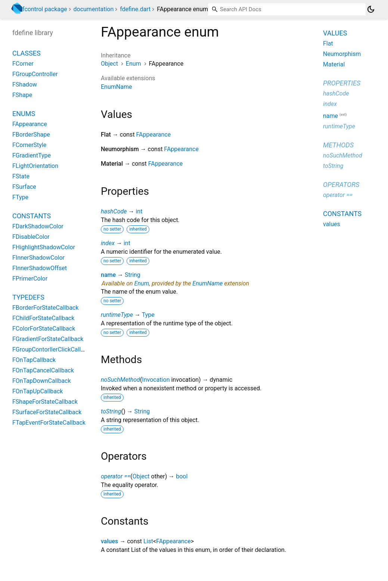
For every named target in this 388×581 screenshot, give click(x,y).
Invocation (156, 379)
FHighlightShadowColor (43, 247)
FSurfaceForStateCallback (46, 412)
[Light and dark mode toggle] (371, 9)
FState (21, 176)
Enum (133, 63)
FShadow (24, 84)
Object (109, 63)
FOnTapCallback (34, 359)
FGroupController (35, 74)
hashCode (114, 211)
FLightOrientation (35, 165)
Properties (341, 83)
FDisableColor (31, 236)
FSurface (24, 186)
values (109, 541)
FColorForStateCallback (43, 328)
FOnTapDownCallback (41, 380)
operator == (115, 476)
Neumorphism (342, 53)
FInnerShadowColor (38, 257)
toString (111, 411)
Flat (328, 43)
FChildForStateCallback (43, 318)
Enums (23, 114)
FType (20, 197)
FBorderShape (31, 134)
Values (335, 33)
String (132, 274)
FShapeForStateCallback (45, 401)
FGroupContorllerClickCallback (52, 349)
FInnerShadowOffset (39, 268)
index (108, 243)
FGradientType (31, 155)
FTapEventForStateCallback (49, 422)
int (139, 211)
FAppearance (153, 134)
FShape (22, 95)
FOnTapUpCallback (37, 391)
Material (334, 64)
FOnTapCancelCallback (43, 370)
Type (148, 314)
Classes (26, 53)
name (108, 274)
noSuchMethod (120, 379)
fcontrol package (44, 9)
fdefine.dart (135, 9)
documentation (94, 9)
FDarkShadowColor (37, 226)
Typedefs (28, 297)
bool (181, 476)
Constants (31, 216)
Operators (341, 184)
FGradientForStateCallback (47, 339)
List (148, 541)
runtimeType (117, 314)
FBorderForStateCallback (45, 307)
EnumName (116, 86)
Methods (338, 145)
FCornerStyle (29, 145)
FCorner (23, 63)
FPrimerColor (29, 278)
